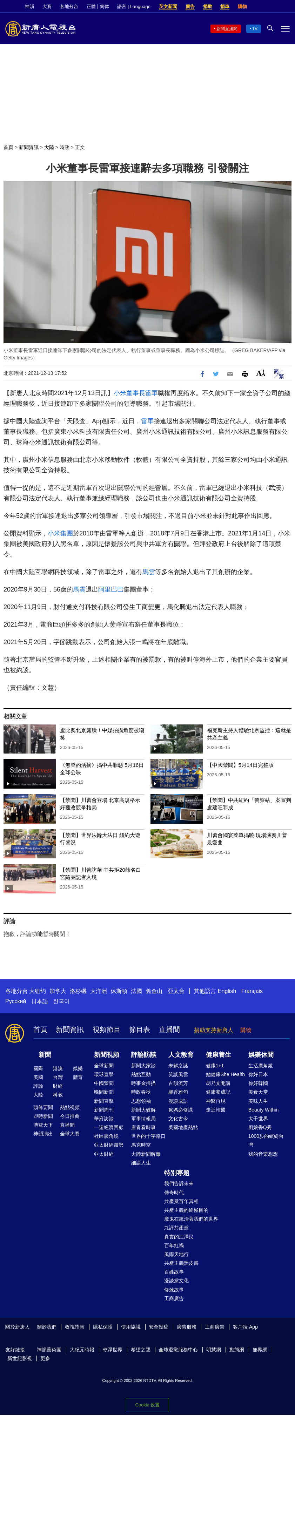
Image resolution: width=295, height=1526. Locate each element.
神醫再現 (216, 1101)
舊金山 (154, 991)
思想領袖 (141, 1101)
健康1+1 (215, 1065)
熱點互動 (141, 1074)
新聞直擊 (104, 1101)
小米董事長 (129, 393)
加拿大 (57, 991)
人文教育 (181, 1054)
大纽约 (37, 991)
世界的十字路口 (148, 1136)
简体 (104, 6)
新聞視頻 (106, 1054)
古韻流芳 (178, 1083)
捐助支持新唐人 (213, 1030)
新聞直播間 (226, 28)
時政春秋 (141, 1092)
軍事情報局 (143, 1118)
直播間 (169, 1029)
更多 (45, 1358)
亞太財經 (104, 1154)
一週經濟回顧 (108, 1127)
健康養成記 (218, 1092)
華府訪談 (104, 1118)
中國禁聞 (104, 1083)
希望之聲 (140, 1349)
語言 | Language (133, 6)
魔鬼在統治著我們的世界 (191, 1219)
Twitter (274, 6)
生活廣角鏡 (260, 1065)
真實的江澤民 (179, 1237)
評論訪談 (143, 1054)
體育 (78, 1077)
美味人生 (258, 1101)
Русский (15, 1001)
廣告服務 (186, 1327)
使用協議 (131, 1327)
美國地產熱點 (183, 1127)
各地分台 (69, 6)
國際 (38, 1068)
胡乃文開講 (218, 1083)
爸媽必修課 (180, 1110)
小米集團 (60, 533)
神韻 (29, 6)
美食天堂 (258, 1092)
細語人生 (141, 1163)
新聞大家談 (143, 1065)
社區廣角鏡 (106, 1136)
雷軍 (151, 393)
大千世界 (258, 1118)
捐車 (224, 6)
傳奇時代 (174, 1192)
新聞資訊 (29, 147)
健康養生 (218, 1054)
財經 (58, 1086)
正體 (91, 6)
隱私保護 (103, 1327)
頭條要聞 (43, 1107)
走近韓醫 (216, 1110)
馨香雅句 (178, 1092)
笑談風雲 (178, 1074)
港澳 (58, 1068)
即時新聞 (43, 1116)
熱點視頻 (70, 1107)
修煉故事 (174, 1289)
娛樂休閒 (261, 1054)
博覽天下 (43, 1125)
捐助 (207, 6)
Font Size (261, 373)
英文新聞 (168, 6)
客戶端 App (245, 1327)
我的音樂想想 (263, 1154)
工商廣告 (174, 1298)
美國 (38, 1077)
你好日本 (258, 1074)
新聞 (45, 1054)
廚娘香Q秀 (260, 1127)
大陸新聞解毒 (146, 1154)
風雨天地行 (176, 1254)
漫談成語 (178, 1101)
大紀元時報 (82, 1349)
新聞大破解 (143, 1110)
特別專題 (176, 1172)
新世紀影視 (19, 1358)
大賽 (47, 6)
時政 (64, 147)
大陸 (49, 147)
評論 (38, 1086)
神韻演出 (43, 1133)
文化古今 (178, 1118)
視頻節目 (107, 1029)
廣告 (190, 6)
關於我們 (46, 1327)
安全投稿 (158, 1327)
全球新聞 (104, 1065)
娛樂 (78, 1068)
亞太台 (176, 991)
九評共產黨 (176, 1227)
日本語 (39, 1001)
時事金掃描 (143, 1083)
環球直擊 (104, 1074)
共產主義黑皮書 (181, 1263)
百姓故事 (174, 1272)
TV (254, 28)
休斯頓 (118, 991)
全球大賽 (70, 1133)
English (227, 991)
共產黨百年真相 (181, 1201)
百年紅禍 (174, 1245)
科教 (58, 1095)
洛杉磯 (78, 991)
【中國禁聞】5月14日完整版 (240, 765)
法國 (136, 991)
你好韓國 (258, 1083)
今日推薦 (70, 1116)
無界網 (260, 1349)
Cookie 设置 (147, 1404)
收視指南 (75, 1327)
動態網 (236, 1349)
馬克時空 (141, 1145)
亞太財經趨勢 (108, 1145)
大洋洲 (98, 991)
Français (252, 991)
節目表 (139, 1029)
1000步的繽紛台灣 (266, 1140)
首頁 (8, 147)
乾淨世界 (112, 1349)
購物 (242, 6)
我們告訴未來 (179, 1183)
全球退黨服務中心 (178, 1349)
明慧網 (213, 1349)
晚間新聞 (104, 1092)
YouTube (286, 6)
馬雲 (148, 571)
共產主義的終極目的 (186, 1210)
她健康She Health (225, 1074)
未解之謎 (178, 1065)
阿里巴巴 (110, 589)
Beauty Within (263, 1110)
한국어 (61, 1001)
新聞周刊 (104, 1110)
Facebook (262, 6)
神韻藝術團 (49, 1349)
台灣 (58, 1077)
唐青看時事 (143, 1127)
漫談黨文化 (176, 1280)
